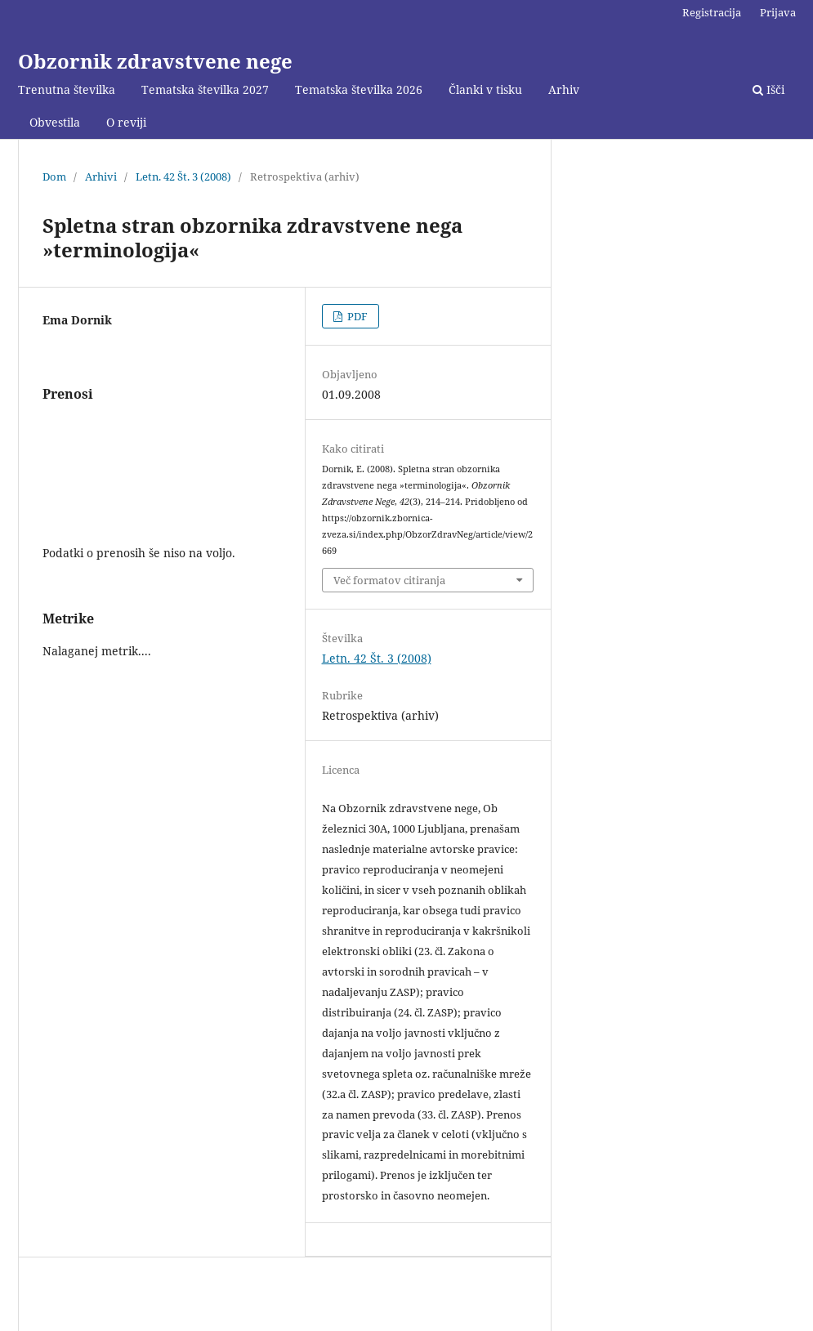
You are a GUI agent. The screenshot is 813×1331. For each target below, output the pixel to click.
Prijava (778, 12)
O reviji (126, 122)
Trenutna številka (66, 89)
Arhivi (101, 176)
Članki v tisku (485, 89)
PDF (356, 316)
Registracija (711, 12)
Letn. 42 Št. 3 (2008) (183, 176)
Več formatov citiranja (389, 580)
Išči (768, 89)
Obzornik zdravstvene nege (155, 60)
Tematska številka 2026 (358, 89)
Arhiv (563, 89)
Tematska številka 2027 (205, 89)
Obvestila (54, 122)
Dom (54, 176)
